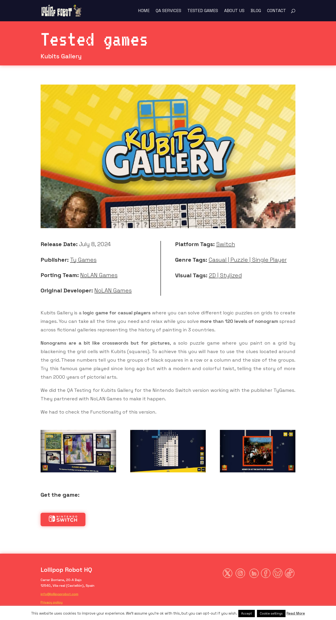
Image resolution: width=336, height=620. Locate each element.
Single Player (269, 259)
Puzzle (239, 259)
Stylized (231, 275)
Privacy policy (52, 602)
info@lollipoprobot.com (59, 594)
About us (234, 11)
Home (144, 11)
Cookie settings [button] (271, 613)
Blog (256, 11)
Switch (225, 244)
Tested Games (202, 11)
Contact (276, 11)
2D (212, 275)
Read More (295, 613)
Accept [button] (246, 613)
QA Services (168, 11)
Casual (218, 259)
